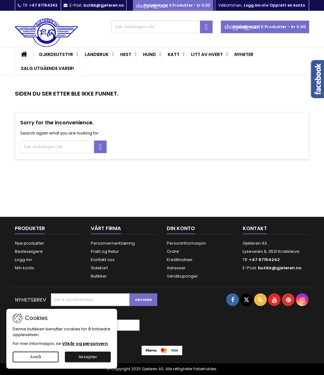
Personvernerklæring (113, 243)
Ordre (173, 251)
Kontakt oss (103, 260)
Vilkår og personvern (85, 344)
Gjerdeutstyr (56, 54)
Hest (125, 54)
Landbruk (97, 54)
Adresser (176, 268)
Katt (173, 54)
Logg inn (252, 5)
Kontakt (255, 228)
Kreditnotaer (180, 260)
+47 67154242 (43, 5)
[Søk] (162, 27)
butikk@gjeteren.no (104, 5)
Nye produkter (29, 243)
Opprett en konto (287, 5)
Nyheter (243, 54)
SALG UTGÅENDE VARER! (47, 68)
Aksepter (87, 357)
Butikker (99, 276)
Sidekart (99, 268)
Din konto (181, 228)
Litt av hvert (207, 54)
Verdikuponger (182, 276)
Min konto (24, 268)
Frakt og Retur (105, 251)
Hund (149, 54)
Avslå (35, 357)
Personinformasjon (186, 243)
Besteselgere (29, 251)
